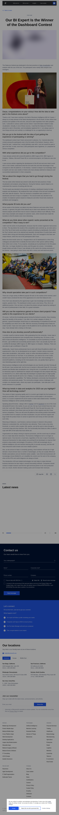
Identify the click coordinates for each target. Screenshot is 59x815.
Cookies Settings (46, 808)
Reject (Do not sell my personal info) (30, 808)
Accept (13, 808)
